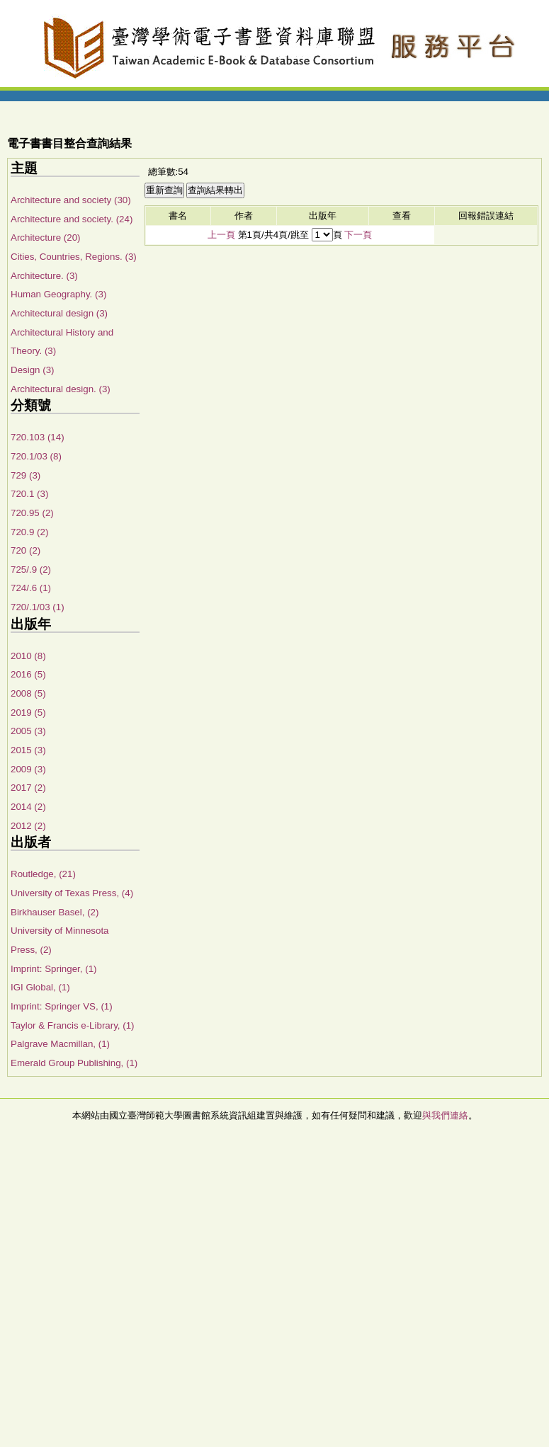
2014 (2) (28, 806)
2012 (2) (28, 825)
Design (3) (32, 370)
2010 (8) (28, 656)
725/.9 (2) (31, 569)
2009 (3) (28, 769)
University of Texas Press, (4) (72, 893)
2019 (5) (28, 712)
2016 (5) (28, 674)
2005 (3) (28, 731)
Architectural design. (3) (61, 389)
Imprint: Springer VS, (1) (62, 1006)
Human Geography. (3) (58, 294)
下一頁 (358, 234)
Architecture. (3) (44, 275)
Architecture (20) (46, 237)
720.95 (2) (32, 513)
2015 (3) (28, 750)
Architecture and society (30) (71, 200)
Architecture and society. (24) (71, 219)
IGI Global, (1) (40, 987)
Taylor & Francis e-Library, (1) (73, 1025)
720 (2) (25, 550)
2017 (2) (28, 787)
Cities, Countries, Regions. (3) (74, 256)
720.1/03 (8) (36, 456)
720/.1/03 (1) (37, 607)
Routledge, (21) (43, 874)
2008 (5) (28, 693)
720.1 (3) (29, 493)
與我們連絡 (445, 1115)
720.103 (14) (37, 437)
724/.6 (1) (31, 588)
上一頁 (221, 234)
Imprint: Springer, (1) (53, 968)
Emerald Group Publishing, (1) (74, 1063)
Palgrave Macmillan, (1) (60, 1044)
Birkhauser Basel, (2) (54, 912)
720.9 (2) (29, 532)
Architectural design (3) (59, 313)
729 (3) (25, 475)
